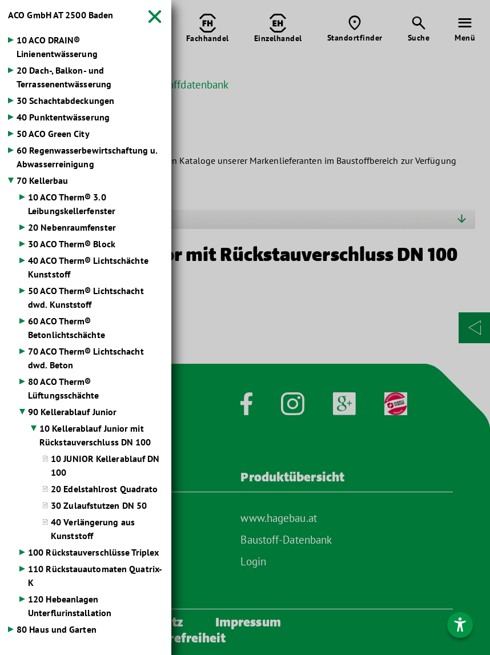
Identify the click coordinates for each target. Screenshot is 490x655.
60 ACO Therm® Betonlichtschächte (66, 327)
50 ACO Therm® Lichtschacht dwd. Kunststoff (86, 297)
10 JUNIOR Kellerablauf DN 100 (105, 465)
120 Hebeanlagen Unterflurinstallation (69, 605)
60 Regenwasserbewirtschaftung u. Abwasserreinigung (87, 157)
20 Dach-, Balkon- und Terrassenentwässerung (64, 77)
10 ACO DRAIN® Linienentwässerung (57, 46)
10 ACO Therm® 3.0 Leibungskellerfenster (71, 203)
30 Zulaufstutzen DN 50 (99, 505)
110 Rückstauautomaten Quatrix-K (95, 575)
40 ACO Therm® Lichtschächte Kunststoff (88, 267)
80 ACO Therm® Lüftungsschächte (63, 388)
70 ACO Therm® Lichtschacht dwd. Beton (86, 358)
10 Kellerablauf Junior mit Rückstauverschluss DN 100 (95, 435)
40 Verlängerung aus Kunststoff (93, 528)
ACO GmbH (60, 15)
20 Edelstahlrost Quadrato (104, 489)
